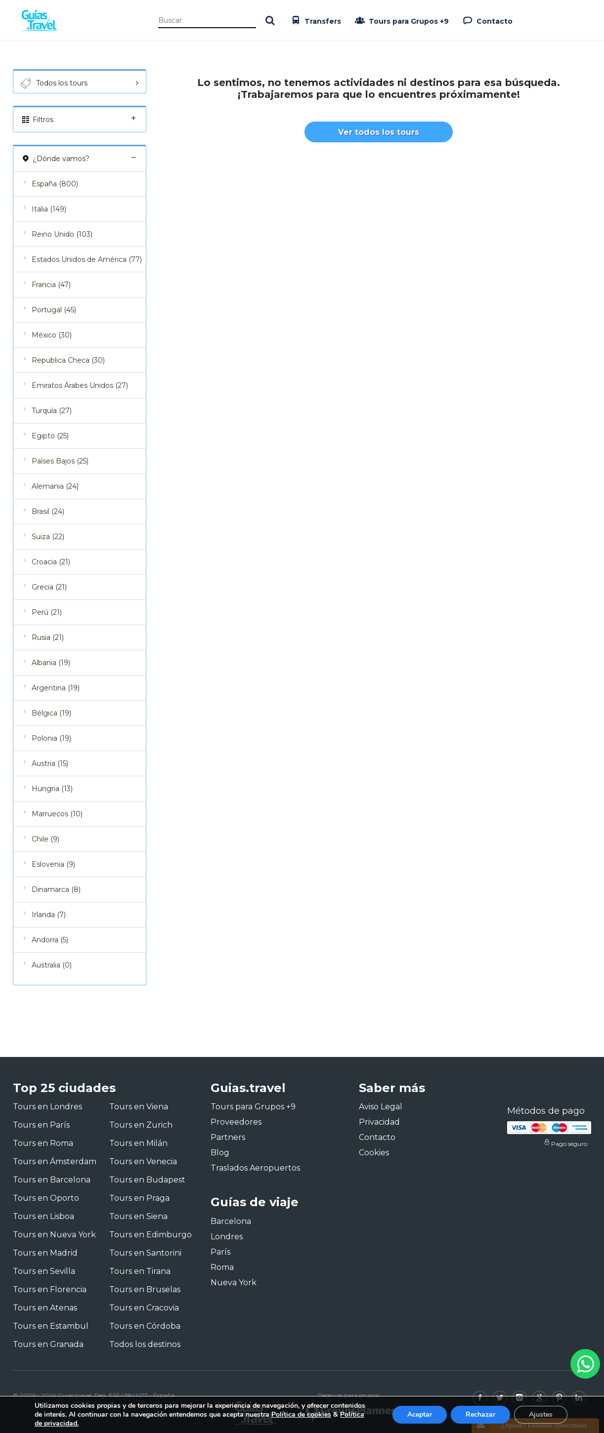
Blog (220, 1152)
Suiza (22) (48, 536)
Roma (222, 1267)
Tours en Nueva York (54, 1234)
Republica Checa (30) (68, 360)
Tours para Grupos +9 (401, 20)
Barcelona (231, 1221)
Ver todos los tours (378, 132)
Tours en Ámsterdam (54, 1161)
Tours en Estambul (50, 1326)
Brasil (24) (48, 511)
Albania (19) (51, 662)
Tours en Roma (43, 1143)
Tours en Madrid (45, 1253)
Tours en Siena (138, 1216)
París (220, 1252)
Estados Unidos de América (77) (87, 259)
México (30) (52, 335)
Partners (228, 1137)
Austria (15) (50, 763)
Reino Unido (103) (62, 234)
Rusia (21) (48, 637)
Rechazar (480, 1414)
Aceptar (419, 1414)
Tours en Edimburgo (150, 1234)
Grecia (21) (49, 587)
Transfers (315, 20)
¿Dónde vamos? (79, 158)
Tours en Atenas (45, 1307)
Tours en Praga (139, 1198)
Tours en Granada (48, 1344)
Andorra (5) (50, 939)
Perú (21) (47, 612)
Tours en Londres (47, 1106)
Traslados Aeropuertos (255, 1168)
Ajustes (541, 1414)
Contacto (487, 20)
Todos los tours (52, 83)
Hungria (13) (52, 788)
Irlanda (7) (49, 914)
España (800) (55, 183)
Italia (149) (49, 209)
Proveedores (236, 1122)
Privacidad (379, 1122)
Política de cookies (301, 1414)
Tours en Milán (138, 1143)
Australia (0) (52, 965)
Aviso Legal (380, 1106)
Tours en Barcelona (51, 1179)
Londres (227, 1236)
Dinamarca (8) (56, 889)
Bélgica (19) (51, 713)
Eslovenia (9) (53, 864)
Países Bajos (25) (60, 461)
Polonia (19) (51, 738)
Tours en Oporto (46, 1198)
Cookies (374, 1152)
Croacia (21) (51, 561)
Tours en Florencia (49, 1289)
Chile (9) (45, 839)
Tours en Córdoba (144, 1326)
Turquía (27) (52, 410)
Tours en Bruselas (144, 1289)
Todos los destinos (144, 1344)
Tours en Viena (138, 1106)
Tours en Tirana (140, 1271)
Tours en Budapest (147, 1179)
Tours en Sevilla (44, 1271)
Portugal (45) (54, 309)
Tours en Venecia (143, 1161)
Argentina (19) (56, 687)
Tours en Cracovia (144, 1307)
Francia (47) (51, 284)
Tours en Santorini (145, 1253)
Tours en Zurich (141, 1125)
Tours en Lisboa (43, 1216)
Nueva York (234, 1282)
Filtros (79, 119)
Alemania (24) (55, 486)
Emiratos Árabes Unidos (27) (80, 385)
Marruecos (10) (57, 813)
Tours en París (41, 1125)
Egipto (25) (50, 435)
